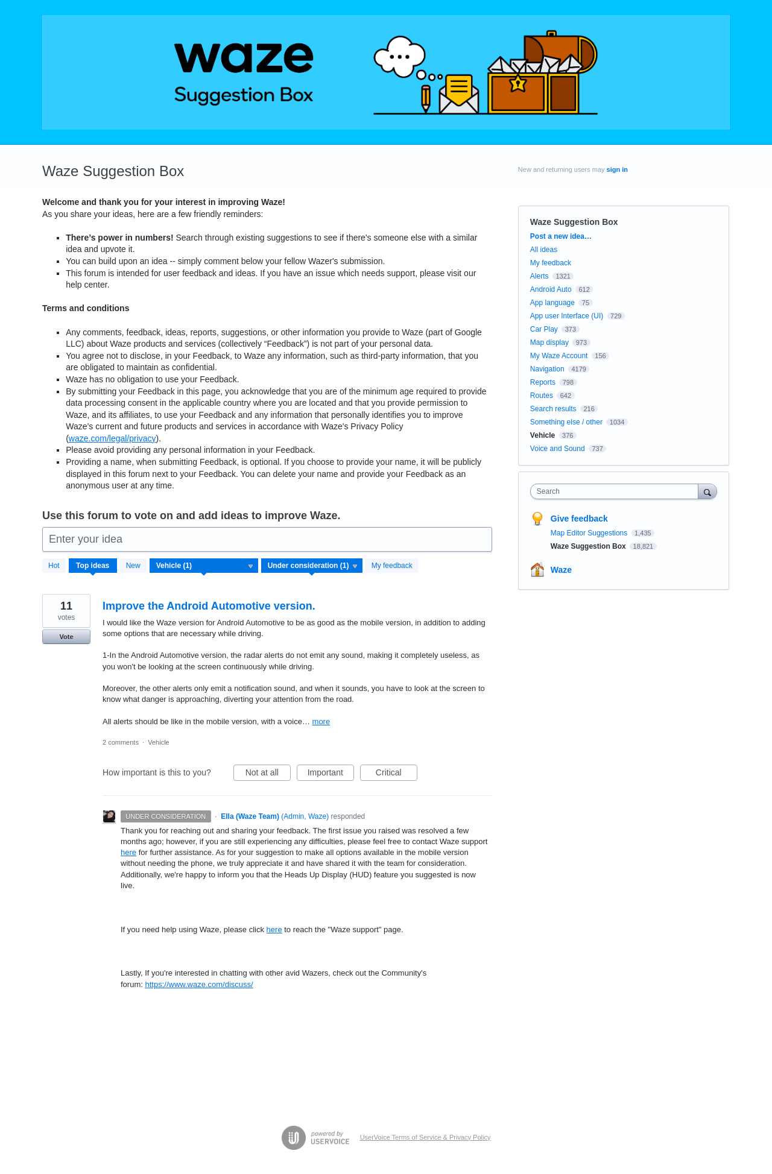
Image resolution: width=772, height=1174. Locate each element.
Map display (549, 342)
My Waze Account (559, 356)
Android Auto (551, 289)
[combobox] (617, 491)
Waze (561, 570)
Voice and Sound (557, 448)
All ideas (543, 249)
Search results (553, 409)
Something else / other (566, 422)
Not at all (268, 774)
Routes (541, 395)
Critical (396, 774)
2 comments (121, 742)
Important (331, 774)
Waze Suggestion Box (589, 546)
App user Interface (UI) (566, 316)
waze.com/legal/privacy (112, 438)
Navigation (547, 369)
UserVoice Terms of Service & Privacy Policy (425, 1137)
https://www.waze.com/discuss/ (199, 984)
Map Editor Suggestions (590, 533)
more (321, 721)
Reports (542, 382)
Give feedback (579, 518)
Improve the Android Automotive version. (209, 606)
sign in (617, 169)
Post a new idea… (561, 236)
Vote (66, 636)
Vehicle (158, 742)
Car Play (544, 329)
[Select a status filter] (312, 566)
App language (552, 302)
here (128, 852)
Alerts (539, 276)
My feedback (392, 565)
